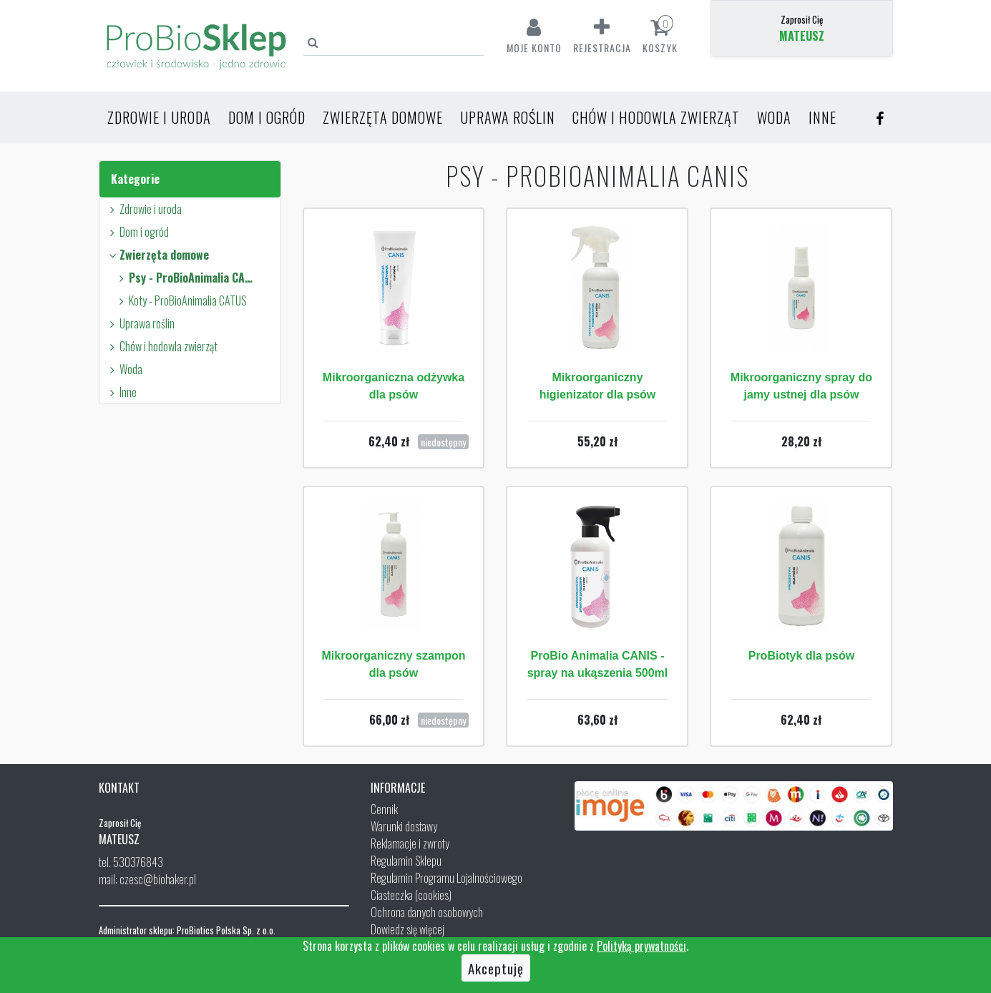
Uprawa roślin (507, 117)
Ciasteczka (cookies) (411, 895)
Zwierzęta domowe (383, 117)
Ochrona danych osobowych (427, 912)
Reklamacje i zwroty (410, 843)
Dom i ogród (267, 117)
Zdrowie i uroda (159, 117)
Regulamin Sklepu (406, 860)
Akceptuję (496, 968)
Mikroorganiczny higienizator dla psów (598, 386)
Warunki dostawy (404, 826)
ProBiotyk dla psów (801, 656)
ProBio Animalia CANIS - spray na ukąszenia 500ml (597, 664)
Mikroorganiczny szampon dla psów (394, 664)
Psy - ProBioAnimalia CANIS (184, 277)
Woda (774, 117)
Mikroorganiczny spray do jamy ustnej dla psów (801, 386)
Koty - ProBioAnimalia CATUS (181, 300)
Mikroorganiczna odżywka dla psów (393, 386)
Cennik (384, 809)
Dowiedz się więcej (407, 929)
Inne (822, 117)
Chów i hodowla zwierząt (656, 117)
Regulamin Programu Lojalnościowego (446, 877)
